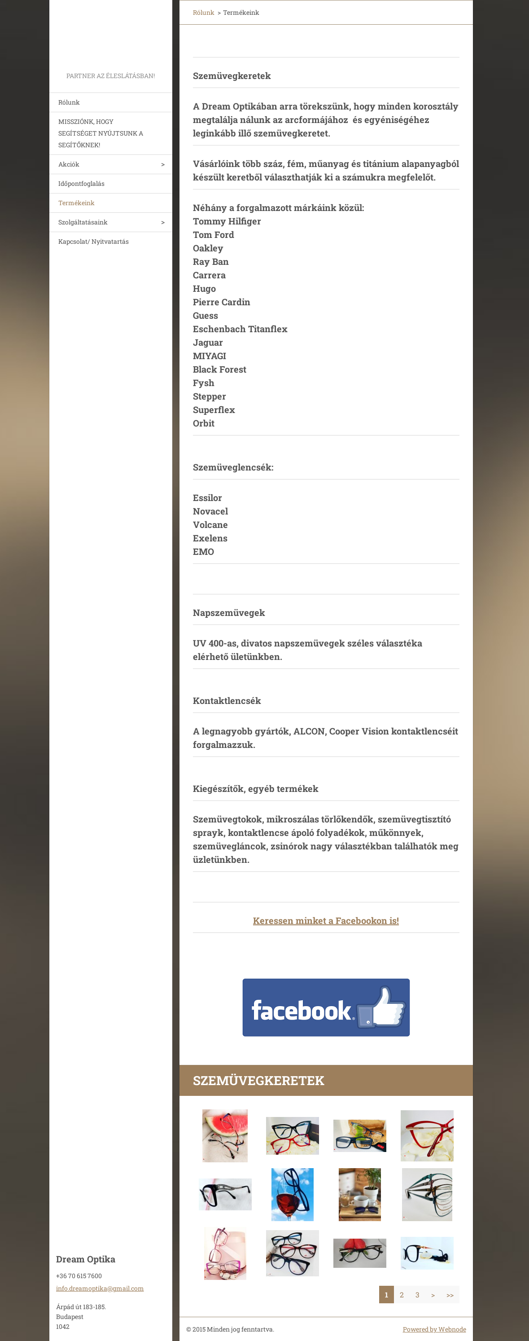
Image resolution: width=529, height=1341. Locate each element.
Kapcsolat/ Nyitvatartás (93, 241)
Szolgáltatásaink (83, 222)
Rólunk (69, 102)
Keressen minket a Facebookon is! (326, 920)
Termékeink (76, 202)
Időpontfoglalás (81, 183)
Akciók (68, 164)
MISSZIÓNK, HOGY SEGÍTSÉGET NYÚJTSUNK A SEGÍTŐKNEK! (100, 133)
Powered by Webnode (434, 1329)
